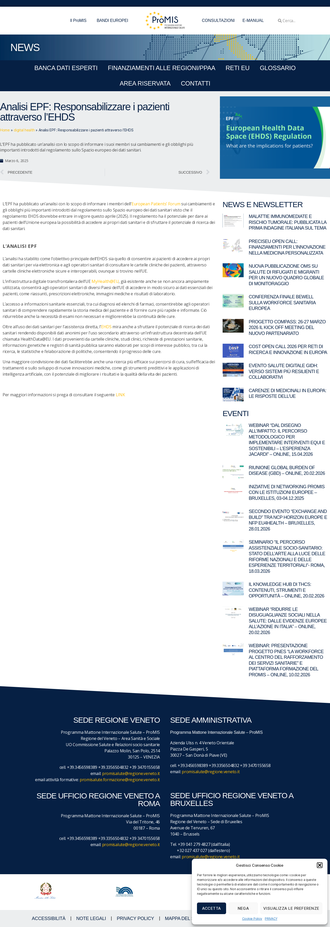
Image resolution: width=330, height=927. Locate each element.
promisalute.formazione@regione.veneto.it (120, 779)
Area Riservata (145, 83)
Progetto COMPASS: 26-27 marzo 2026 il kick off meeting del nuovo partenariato (287, 327)
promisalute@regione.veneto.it (131, 773)
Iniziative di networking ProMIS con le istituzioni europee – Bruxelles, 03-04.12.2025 (287, 492)
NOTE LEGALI (91, 918)
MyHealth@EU (105, 281)
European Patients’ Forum (155, 204)
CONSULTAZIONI (218, 20)
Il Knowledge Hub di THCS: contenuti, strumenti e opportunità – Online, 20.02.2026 (286, 590)
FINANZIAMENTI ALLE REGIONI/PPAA (161, 67)
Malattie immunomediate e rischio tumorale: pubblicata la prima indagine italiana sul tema (287, 222)
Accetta (211, 908)
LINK (120, 395)
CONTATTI (195, 83)
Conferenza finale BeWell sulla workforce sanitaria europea (282, 302)
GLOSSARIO (278, 67)
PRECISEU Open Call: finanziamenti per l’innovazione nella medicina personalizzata (287, 247)
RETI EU (238, 67)
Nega (243, 908)
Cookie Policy (252, 919)
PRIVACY (271, 919)
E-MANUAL (253, 20)
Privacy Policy (135, 918)
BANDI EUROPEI (112, 20)
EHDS (106, 327)
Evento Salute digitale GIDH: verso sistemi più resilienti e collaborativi (284, 371)
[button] (319, 865)
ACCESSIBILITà (48, 918)
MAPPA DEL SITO (183, 918)
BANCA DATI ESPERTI (65, 67)
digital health (24, 130)
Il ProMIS (79, 20)
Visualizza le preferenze (291, 908)
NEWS (24, 47)
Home (5, 130)
